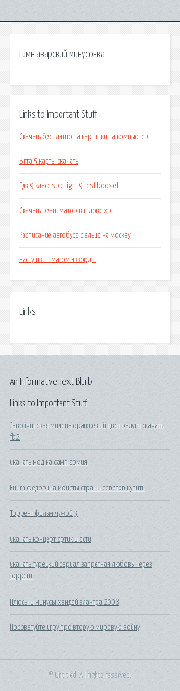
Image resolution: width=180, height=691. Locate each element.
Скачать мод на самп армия (48, 462)
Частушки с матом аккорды (57, 259)
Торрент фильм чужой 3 (44, 513)
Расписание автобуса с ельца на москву (75, 235)
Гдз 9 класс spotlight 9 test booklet (69, 186)
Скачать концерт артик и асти (50, 539)
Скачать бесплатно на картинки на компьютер (83, 137)
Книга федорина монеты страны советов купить (77, 488)
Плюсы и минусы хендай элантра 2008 (64, 602)
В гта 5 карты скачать (48, 161)
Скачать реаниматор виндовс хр (65, 210)
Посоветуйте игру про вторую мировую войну (75, 627)
